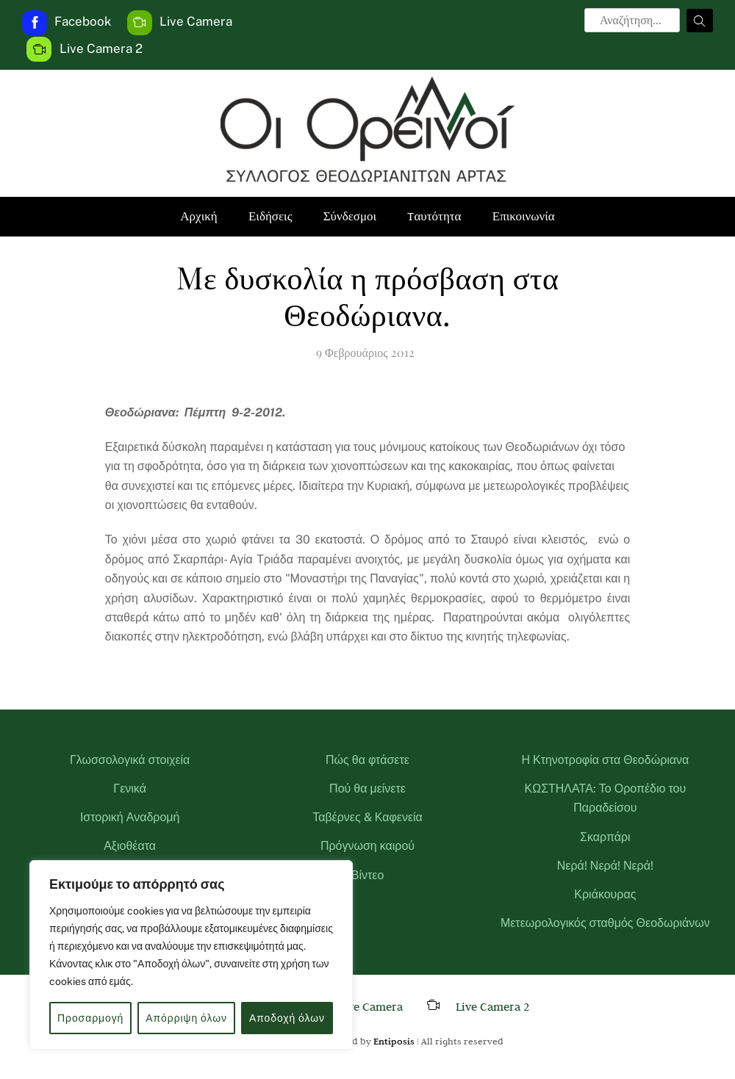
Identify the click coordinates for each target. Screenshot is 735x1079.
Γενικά (129, 788)
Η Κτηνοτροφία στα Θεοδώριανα (605, 760)
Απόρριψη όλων (186, 1018)
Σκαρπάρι (605, 837)
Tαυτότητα (434, 216)
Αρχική (198, 216)
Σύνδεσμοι (350, 216)
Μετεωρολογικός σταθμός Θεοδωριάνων (605, 923)
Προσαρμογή (90, 1018)
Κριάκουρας (605, 894)
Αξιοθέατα (130, 846)
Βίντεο (367, 875)
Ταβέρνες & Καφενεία (367, 817)
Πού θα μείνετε (367, 788)
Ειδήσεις (270, 216)
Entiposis (394, 1041)
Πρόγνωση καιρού (367, 846)
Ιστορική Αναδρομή (130, 817)
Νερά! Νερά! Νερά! (605, 866)
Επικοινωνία (523, 216)
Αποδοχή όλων (287, 1018)
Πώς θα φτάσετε (367, 760)
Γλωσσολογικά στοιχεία (130, 760)
